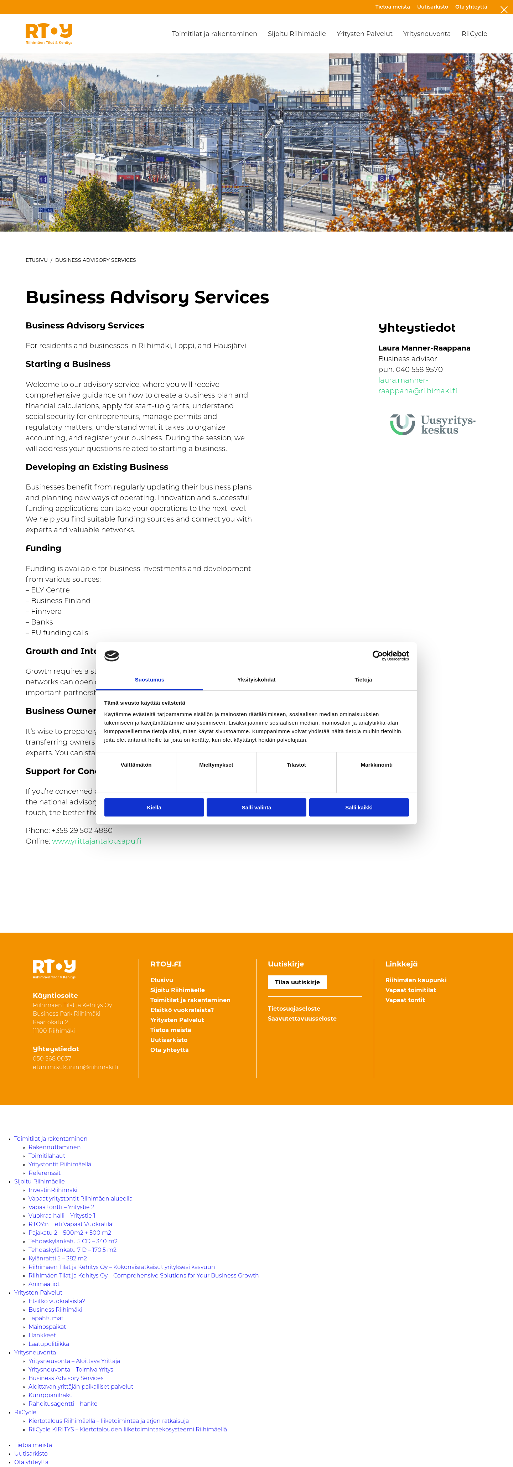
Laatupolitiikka (48, 1344)
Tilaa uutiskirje (297, 982)
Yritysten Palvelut (365, 34)
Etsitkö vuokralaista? (182, 1010)
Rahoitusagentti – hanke (63, 1404)
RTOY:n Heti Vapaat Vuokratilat (71, 1225)
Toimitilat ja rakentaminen (214, 34)
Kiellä (154, 807)
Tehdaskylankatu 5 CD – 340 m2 (73, 1242)
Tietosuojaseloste (294, 1008)
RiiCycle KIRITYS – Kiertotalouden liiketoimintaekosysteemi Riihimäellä (127, 1430)
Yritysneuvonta (427, 34)
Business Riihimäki (55, 1310)
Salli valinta (256, 807)
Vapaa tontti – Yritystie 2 (61, 1208)
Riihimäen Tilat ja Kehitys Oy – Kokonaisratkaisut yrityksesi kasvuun (121, 1267)
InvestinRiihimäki (52, 1190)
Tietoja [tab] (363, 680)
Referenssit (44, 1173)
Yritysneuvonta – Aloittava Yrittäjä (74, 1361)
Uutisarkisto (432, 7)
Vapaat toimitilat (410, 990)
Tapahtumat (45, 1319)
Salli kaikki (359, 807)
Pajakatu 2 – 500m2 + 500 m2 (69, 1233)
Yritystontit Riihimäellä (59, 1165)
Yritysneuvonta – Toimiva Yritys (70, 1370)
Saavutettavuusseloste (302, 1018)
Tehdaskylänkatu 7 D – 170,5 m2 (72, 1250)
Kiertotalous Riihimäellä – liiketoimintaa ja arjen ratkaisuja (108, 1421)
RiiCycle (474, 34)
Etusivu (37, 260)
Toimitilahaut (46, 1156)
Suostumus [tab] (150, 680)
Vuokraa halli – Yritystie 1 (61, 1216)
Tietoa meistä (392, 7)
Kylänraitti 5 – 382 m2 (57, 1259)
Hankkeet (42, 1336)
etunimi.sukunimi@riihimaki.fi (75, 1068)
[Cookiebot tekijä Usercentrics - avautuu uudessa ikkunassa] (378, 655)
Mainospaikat (47, 1327)
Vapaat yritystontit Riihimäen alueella (80, 1199)
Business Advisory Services (66, 1379)
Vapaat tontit (405, 1000)
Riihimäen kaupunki (416, 980)
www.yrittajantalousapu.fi (96, 841)
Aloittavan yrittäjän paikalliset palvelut (80, 1387)
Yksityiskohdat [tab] (256, 680)
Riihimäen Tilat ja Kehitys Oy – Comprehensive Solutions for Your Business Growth (143, 1276)
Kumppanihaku (50, 1396)
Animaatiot (43, 1284)
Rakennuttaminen (54, 1148)
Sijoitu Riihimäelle (297, 34)
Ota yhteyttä (471, 7)
